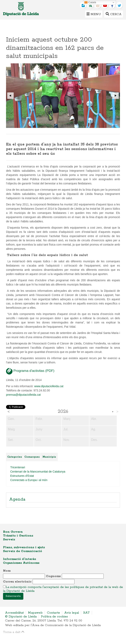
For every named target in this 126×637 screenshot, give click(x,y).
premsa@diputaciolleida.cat (23, 394)
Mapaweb (35, 613)
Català (90, 2)
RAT (86, 613)
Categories (14, 456)
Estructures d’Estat (22, 475)
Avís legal (71, 613)
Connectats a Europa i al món (28, 480)
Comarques (32, 456)
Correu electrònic (17, 582)
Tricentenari (17, 467)
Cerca (114, 14)
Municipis (49, 456)
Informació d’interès (19, 559)
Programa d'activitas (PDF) (30, 371)
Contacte (53, 613)
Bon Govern (13, 532)
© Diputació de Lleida (21, 616)
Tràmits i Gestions (18, 536)
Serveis (9, 539)
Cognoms (53, 576)
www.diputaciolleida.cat (48, 386)
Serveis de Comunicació (22, 551)
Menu (94, 14)
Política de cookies (54, 616)
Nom (6, 571)
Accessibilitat (14, 613)
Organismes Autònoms (21, 563)
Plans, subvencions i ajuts (24, 547)
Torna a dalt (13, 632)
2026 (63, 411)
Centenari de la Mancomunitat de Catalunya (37, 471)
